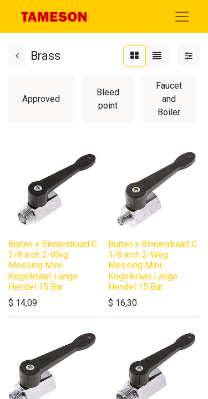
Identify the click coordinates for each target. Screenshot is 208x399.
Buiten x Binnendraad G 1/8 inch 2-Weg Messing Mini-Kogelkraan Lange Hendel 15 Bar (152, 265)
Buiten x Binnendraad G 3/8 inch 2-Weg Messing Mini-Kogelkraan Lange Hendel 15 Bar (52, 265)
